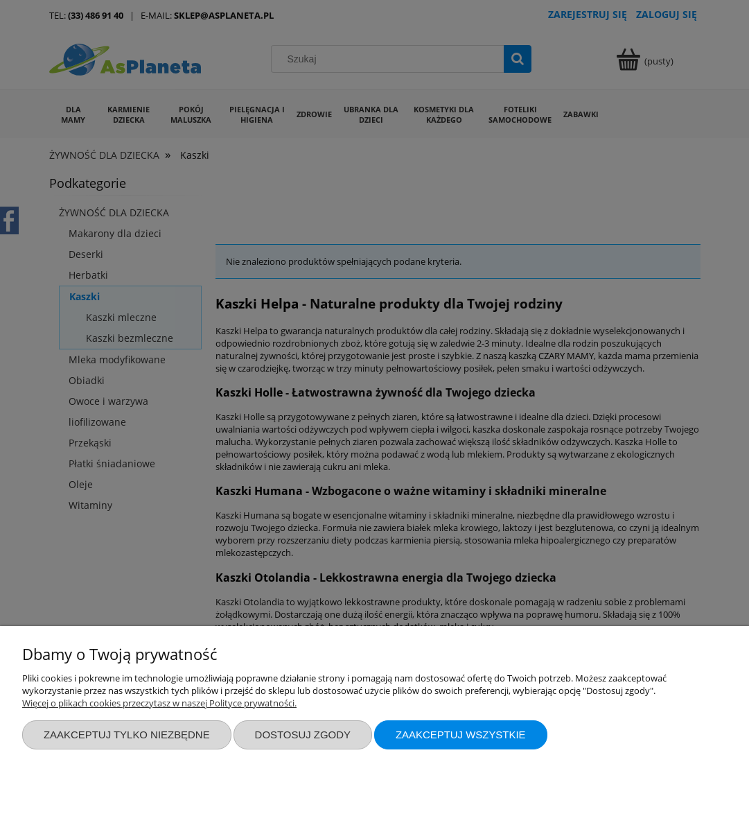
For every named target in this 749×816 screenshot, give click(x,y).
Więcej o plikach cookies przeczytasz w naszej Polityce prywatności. (159, 703)
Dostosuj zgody (303, 734)
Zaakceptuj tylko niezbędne (127, 734)
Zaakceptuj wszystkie (461, 734)
